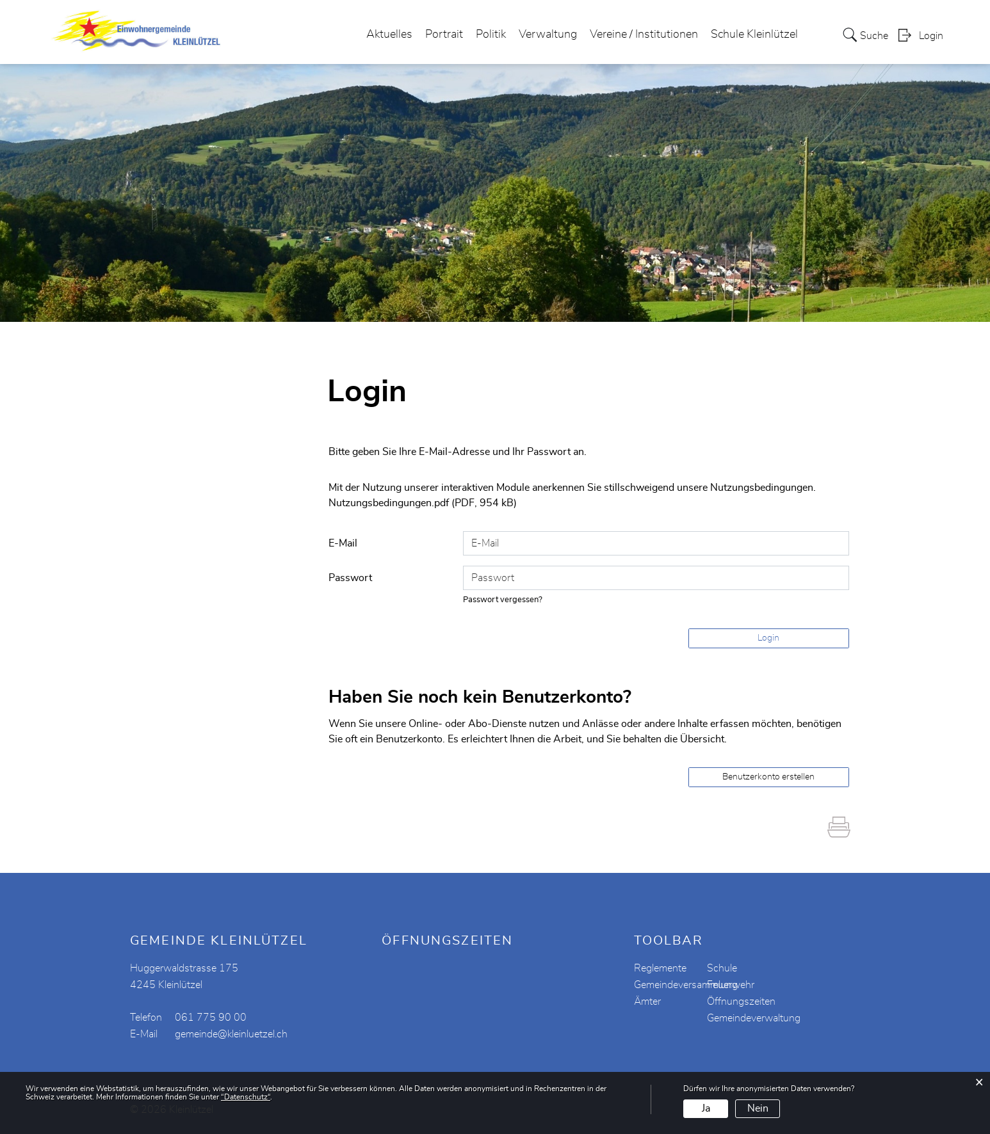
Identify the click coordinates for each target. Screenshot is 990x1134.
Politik (491, 34)
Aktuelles (389, 34)
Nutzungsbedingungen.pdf (389, 503)
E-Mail (343, 543)
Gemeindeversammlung (686, 985)
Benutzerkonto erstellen (768, 776)
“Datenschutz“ (245, 1097)
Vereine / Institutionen (644, 34)
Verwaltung (548, 34)
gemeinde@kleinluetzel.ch (231, 1034)
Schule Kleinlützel (754, 34)
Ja (706, 1108)
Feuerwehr (730, 985)
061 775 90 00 (211, 1017)
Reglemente (660, 968)
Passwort (350, 578)
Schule (722, 968)
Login (931, 36)
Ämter (647, 1001)
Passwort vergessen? (502, 600)
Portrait (444, 34)
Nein (757, 1108)
